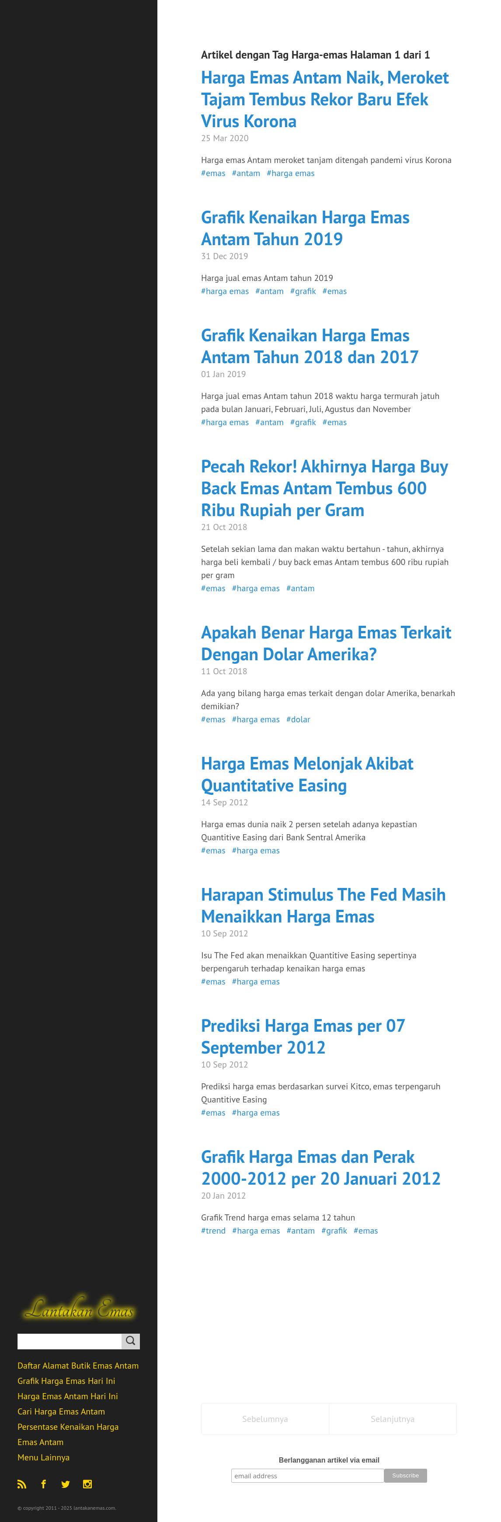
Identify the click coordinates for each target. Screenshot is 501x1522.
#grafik (303, 291)
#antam (246, 173)
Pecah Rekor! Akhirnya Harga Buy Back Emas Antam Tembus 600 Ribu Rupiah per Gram (324, 487)
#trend (213, 1230)
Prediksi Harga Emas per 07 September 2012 (303, 1036)
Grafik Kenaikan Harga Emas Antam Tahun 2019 (305, 227)
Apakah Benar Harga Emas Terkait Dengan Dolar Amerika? (326, 643)
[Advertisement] (329, 1324)
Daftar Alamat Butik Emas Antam (78, 1365)
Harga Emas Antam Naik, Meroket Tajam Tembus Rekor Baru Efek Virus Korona (325, 99)
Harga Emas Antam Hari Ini (67, 1396)
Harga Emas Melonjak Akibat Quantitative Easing (307, 774)
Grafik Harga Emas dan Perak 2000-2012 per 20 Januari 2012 (321, 1167)
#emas (213, 173)
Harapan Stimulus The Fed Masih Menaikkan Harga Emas (323, 905)
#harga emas (290, 173)
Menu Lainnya (43, 1457)
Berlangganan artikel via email (329, 1460)
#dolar (298, 719)
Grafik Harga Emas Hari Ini (66, 1381)
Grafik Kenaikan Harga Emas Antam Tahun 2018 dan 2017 (310, 345)
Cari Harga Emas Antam (61, 1411)
